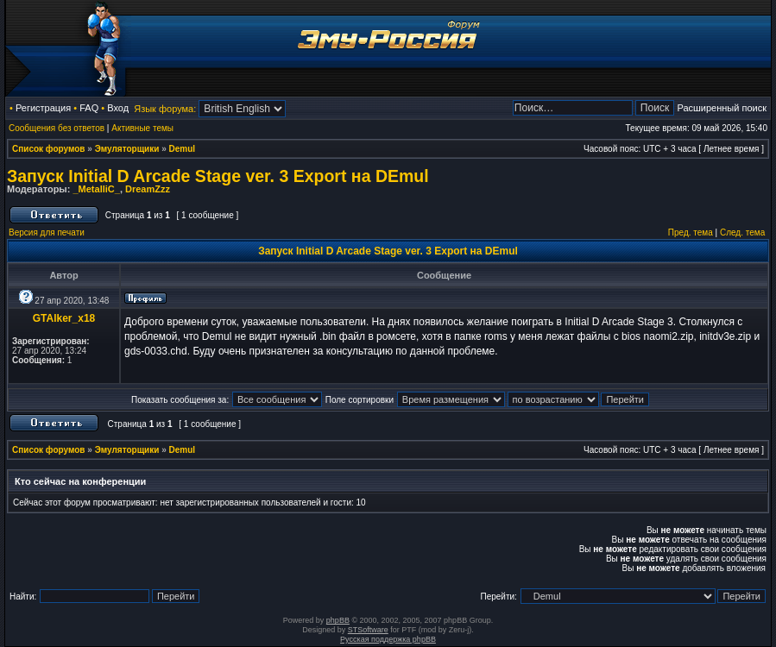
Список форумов (48, 149)
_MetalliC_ (96, 189)
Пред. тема (690, 232)
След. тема (742, 232)
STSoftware (368, 629)
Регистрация (43, 108)
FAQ (88, 108)
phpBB (338, 620)
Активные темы (142, 128)
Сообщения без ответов (56, 128)
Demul (182, 149)
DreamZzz (147, 189)
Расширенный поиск (722, 108)
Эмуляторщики (127, 149)
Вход (118, 108)
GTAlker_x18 (64, 318)
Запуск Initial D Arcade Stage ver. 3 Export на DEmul (218, 175)
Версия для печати (47, 232)
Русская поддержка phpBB (388, 639)
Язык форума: (165, 109)
